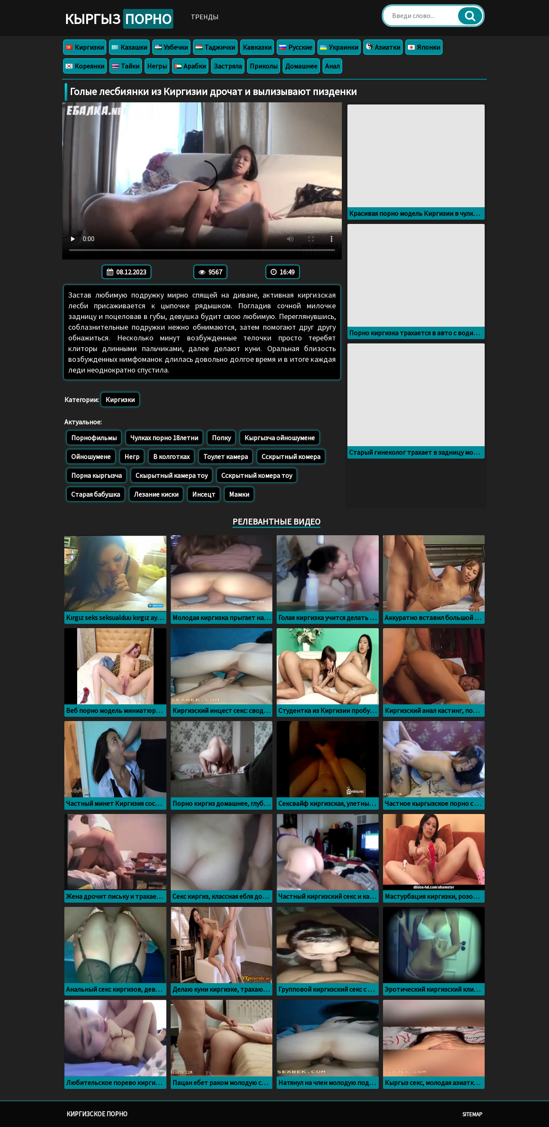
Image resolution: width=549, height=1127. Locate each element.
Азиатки (383, 47)
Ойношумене (91, 456)
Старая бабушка (95, 494)
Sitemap (472, 1114)
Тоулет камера (225, 456)
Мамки (239, 494)
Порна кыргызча (96, 475)
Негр (131, 456)
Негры (157, 66)
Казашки (129, 47)
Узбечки (171, 47)
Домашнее (301, 66)
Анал (332, 66)
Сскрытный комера (291, 456)
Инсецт (203, 494)
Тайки (125, 66)
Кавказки (257, 47)
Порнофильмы (94, 437)
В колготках (171, 456)
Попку (221, 437)
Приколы (264, 66)
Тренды (205, 16)
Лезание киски (156, 494)
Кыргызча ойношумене (279, 437)
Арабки (190, 66)
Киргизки (85, 47)
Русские (295, 47)
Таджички (215, 47)
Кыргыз (119, 19)
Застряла (228, 66)
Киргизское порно (96, 1114)
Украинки (339, 47)
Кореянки (85, 66)
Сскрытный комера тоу (256, 475)
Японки (424, 47)
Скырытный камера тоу (172, 475)
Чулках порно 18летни (164, 437)
